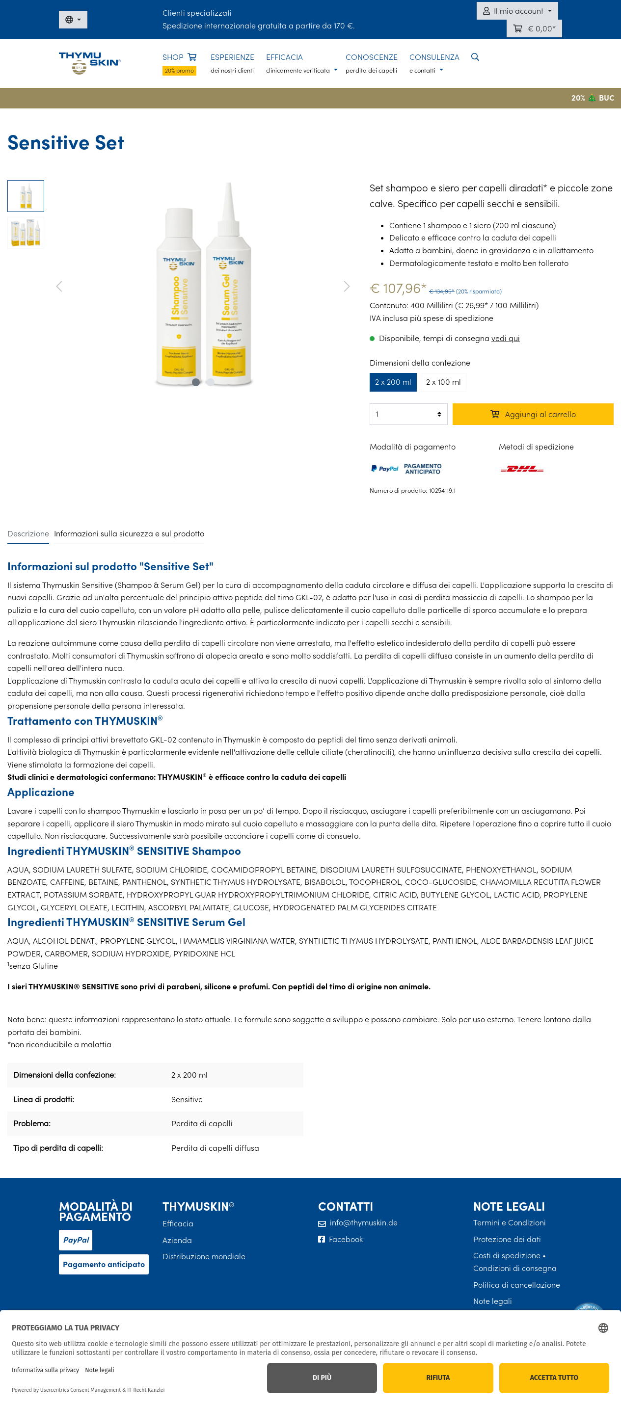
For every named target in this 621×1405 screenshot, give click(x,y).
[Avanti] (347, 285)
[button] (475, 57)
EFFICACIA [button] (299, 63)
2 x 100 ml (443, 382)
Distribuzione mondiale (203, 1256)
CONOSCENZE (372, 63)
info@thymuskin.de (364, 1222)
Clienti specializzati (197, 13)
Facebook (346, 1239)
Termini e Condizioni (509, 1222)
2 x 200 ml (393, 382)
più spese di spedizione (451, 318)
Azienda (177, 1240)
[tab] (28, 534)
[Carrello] (534, 28)
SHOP (179, 64)
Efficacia (177, 1223)
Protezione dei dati (507, 1239)
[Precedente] (59, 285)
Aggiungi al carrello (533, 414)
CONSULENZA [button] (434, 63)
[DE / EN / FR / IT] (73, 19)
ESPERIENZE (232, 63)
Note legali (492, 1301)
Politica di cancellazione (516, 1285)
